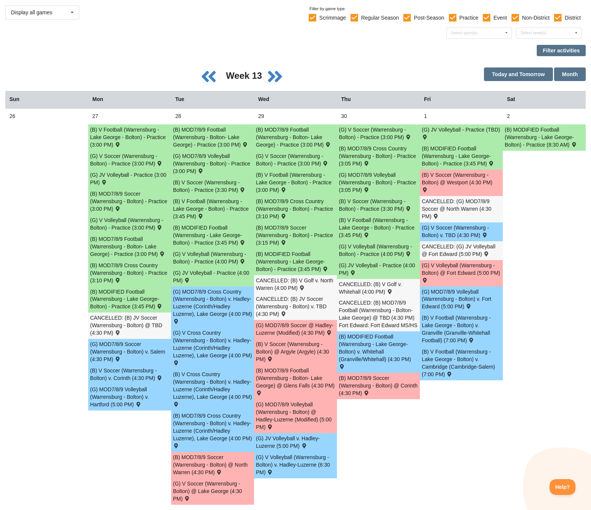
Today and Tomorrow (518, 74)
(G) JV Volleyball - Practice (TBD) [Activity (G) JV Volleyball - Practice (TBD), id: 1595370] (461, 133)
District (573, 18)
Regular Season (380, 18)
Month (570, 74)
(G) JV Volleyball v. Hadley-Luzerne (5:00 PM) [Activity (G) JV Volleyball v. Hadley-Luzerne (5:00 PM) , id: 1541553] (288, 442)
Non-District (536, 18)
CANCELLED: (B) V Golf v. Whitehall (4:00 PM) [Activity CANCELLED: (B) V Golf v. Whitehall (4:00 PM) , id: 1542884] (370, 288)
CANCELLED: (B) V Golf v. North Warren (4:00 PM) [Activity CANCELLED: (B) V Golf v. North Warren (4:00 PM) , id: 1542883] (294, 284)
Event (500, 18)
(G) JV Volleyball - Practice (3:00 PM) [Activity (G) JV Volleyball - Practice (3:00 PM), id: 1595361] (128, 178)
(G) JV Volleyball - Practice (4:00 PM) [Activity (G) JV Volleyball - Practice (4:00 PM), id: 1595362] (211, 276)
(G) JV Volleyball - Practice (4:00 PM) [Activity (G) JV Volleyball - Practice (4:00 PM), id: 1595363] (377, 269)
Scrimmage (332, 18)
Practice (469, 18)
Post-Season (429, 18)
